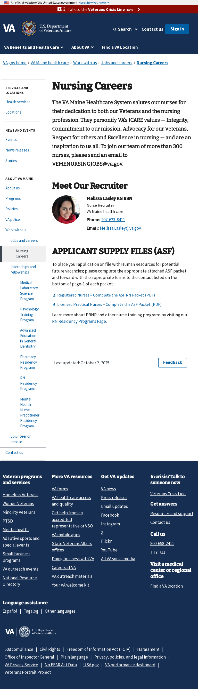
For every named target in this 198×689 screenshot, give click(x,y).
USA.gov (91, 665)
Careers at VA (64, 567)
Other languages (60, 611)
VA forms (60, 489)
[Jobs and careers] (23, 240)
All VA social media (118, 559)
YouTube (109, 550)
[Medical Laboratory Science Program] (23, 290)
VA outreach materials (72, 576)
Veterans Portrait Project (28, 672)
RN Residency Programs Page (79, 321)
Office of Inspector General (29, 657)
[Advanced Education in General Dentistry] (23, 338)
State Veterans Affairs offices (72, 547)
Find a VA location (166, 586)
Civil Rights (50, 649)
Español (10, 611)
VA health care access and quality (71, 501)
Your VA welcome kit (70, 585)
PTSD (8, 521)
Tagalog (31, 611)
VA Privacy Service (21, 665)
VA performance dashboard (130, 665)
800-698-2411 (162, 543)
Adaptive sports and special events (21, 541)
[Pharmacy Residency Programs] (23, 362)
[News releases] (23, 150)
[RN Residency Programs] (23, 383)
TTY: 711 (157, 552)
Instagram (110, 524)
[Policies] (23, 209)
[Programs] (23, 198)
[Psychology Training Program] (23, 314)
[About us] (23, 188)
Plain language (74, 657)
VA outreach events (20, 569)
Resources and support (171, 513)
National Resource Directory (20, 581)
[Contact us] (23, 452)
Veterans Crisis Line (168, 493)
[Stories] (23, 161)
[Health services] (23, 102)
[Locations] (23, 112)
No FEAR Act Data (61, 665)
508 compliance (19, 649)
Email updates (114, 506)
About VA (80, 47)
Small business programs (16, 557)
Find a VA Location (120, 47)
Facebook (110, 515)
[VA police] (23, 219)
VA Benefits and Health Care (31, 47)
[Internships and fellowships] (23, 269)
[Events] (23, 139)
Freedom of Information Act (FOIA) (99, 649)
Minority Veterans (19, 512)
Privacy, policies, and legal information (130, 657)
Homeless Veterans (20, 495)
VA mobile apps (66, 535)
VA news (108, 489)
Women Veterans (18, 503)
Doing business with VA (73, 559)
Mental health (16, 529)
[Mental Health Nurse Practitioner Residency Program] (23, 412)
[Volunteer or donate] (23, 439)
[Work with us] (23, 230)
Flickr (106, 541)
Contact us (152, 29)
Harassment (148, 649)
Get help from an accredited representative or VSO (72, 519)
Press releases (114, 497)
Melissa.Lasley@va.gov (120, 228)
